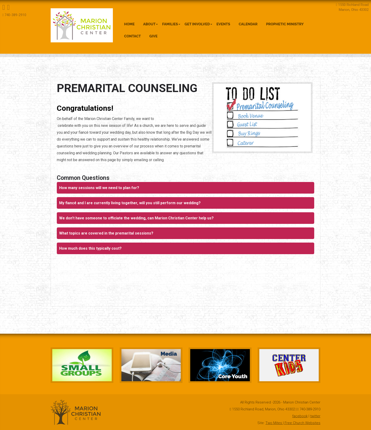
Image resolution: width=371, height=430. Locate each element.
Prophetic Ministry (285, 24)
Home (129, 24)
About (150, 24)
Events (223, 24)
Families (171, 24)
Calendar (248, 24)
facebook (300, 416)
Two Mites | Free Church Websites (292, 423)
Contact (132, 36)
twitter (315, 416)
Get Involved (198, 24)
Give (153, 36)
